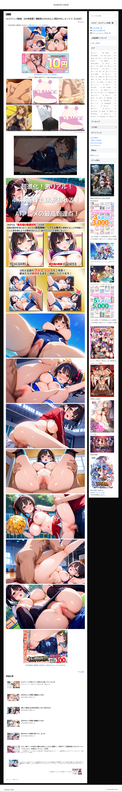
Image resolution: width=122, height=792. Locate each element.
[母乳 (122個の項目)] (113, 111)
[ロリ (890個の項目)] (101, 71)
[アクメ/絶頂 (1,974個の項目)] (110, 56)
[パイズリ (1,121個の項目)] (112, 66)
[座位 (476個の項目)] (94, 79)
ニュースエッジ (95, 145)
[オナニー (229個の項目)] (111, 95)
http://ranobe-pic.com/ (54, 77)
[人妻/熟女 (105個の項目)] (104, 117)
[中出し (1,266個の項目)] (111, 63)
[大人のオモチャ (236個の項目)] (98, 95)
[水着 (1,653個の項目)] (94, 58)
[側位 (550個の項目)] (101, 77)
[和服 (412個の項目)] (104, 82)
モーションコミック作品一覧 (101, 33)
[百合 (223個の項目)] (95, 98)
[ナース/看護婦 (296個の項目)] (110, 87)
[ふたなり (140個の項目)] (110, 106)
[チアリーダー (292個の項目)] (97, 90)
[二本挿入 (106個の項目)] (95, 117)
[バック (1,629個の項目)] (102, 58)
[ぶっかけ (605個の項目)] (111, 74)
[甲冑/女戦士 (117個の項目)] (97, 114)
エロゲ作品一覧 (97, 28)
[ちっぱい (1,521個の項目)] (112, 58)
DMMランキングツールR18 (98, 492)
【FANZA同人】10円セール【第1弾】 (45, 64)
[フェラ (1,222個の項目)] (95, 66)
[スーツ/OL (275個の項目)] (95, 93)
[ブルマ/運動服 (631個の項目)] (98, 74)
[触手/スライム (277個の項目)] (110, 90)
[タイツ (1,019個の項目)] (111, 69)
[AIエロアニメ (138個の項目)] (98, 109)
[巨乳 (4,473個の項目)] (111, 53)
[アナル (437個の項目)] (95, 82)
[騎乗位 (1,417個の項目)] (110, 61)
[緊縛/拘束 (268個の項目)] (112, 93)
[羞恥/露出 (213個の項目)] (112, 98)
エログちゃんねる (96, 143)
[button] (115, 16)
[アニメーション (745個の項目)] (111, 71)
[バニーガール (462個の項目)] (111, 79)
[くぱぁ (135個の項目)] (111, 109)
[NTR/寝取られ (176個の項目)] (110, 101)
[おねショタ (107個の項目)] (110, 114)
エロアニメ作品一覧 (98, 30)
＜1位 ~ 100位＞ (95, 43)
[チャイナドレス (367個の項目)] (98, 85)
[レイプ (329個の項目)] (111, 85)
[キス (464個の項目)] (101, 79)
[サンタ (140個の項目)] (97, 106)
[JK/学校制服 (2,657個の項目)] (97, 56)
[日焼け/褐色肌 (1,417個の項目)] (98, 63)
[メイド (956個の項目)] (94, 71)
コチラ (102, 495)
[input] (103, 16)
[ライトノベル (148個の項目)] (97, 103)
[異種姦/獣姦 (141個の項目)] (110, 103)
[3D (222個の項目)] (102, 98)
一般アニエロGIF (95, 140)
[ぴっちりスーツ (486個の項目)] (111, 77)
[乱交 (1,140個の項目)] (103, 66)
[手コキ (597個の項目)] (94, 77)
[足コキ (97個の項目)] (113, 117)
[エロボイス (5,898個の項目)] (98, 53)
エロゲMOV (94, 137)
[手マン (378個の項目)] (112, 82)
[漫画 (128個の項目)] (105, 111)
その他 (8, 14)
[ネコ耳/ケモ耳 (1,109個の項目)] (98, 69)
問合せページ (94, 155)
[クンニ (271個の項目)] (104, 93)
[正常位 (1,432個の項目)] (97, 61)
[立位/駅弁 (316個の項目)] (97, 87)
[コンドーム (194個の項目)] (97, 101)
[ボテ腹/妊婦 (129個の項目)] (96, 111)
